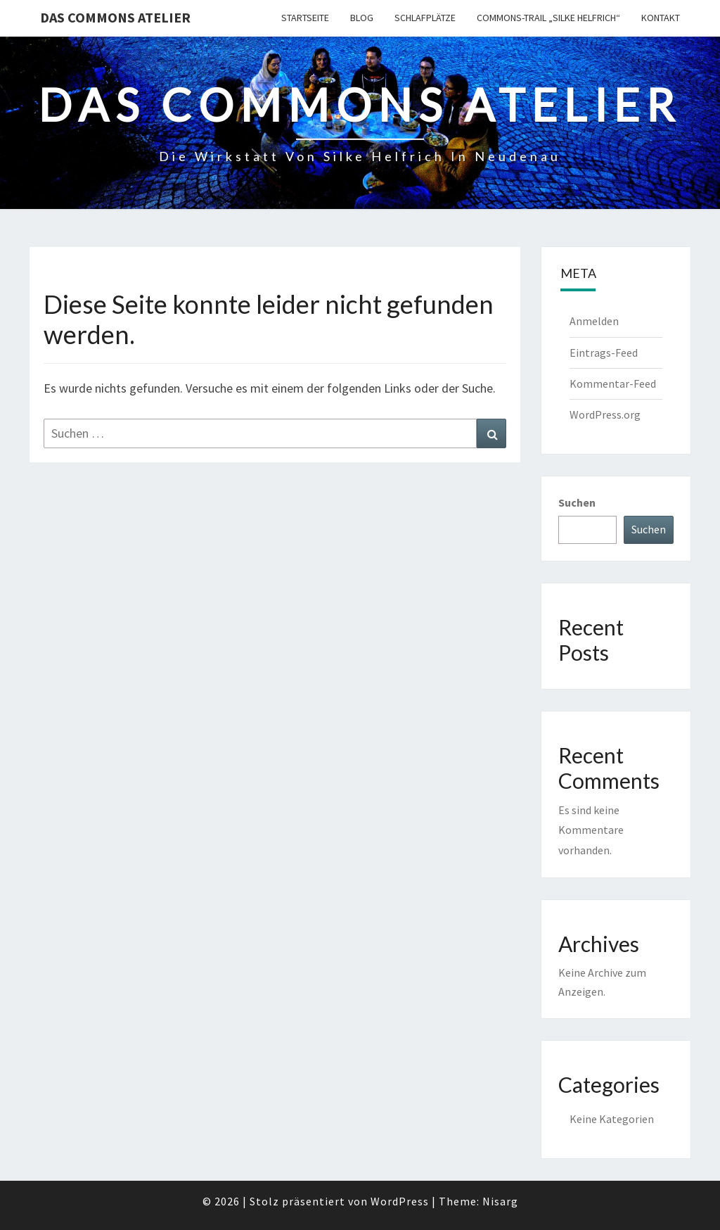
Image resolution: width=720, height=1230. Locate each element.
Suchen (577, 502)
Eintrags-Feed (604, 352)
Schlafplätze (425, 17)
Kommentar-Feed (613, 383)
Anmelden (594, 321)
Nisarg (500, 1201)
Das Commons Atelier (115, 17)
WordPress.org (605, 414)
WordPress (400, 1201)
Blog (361, 17)
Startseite (305, 17)
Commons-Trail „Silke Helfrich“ (548, 17)
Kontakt (660, 17)
